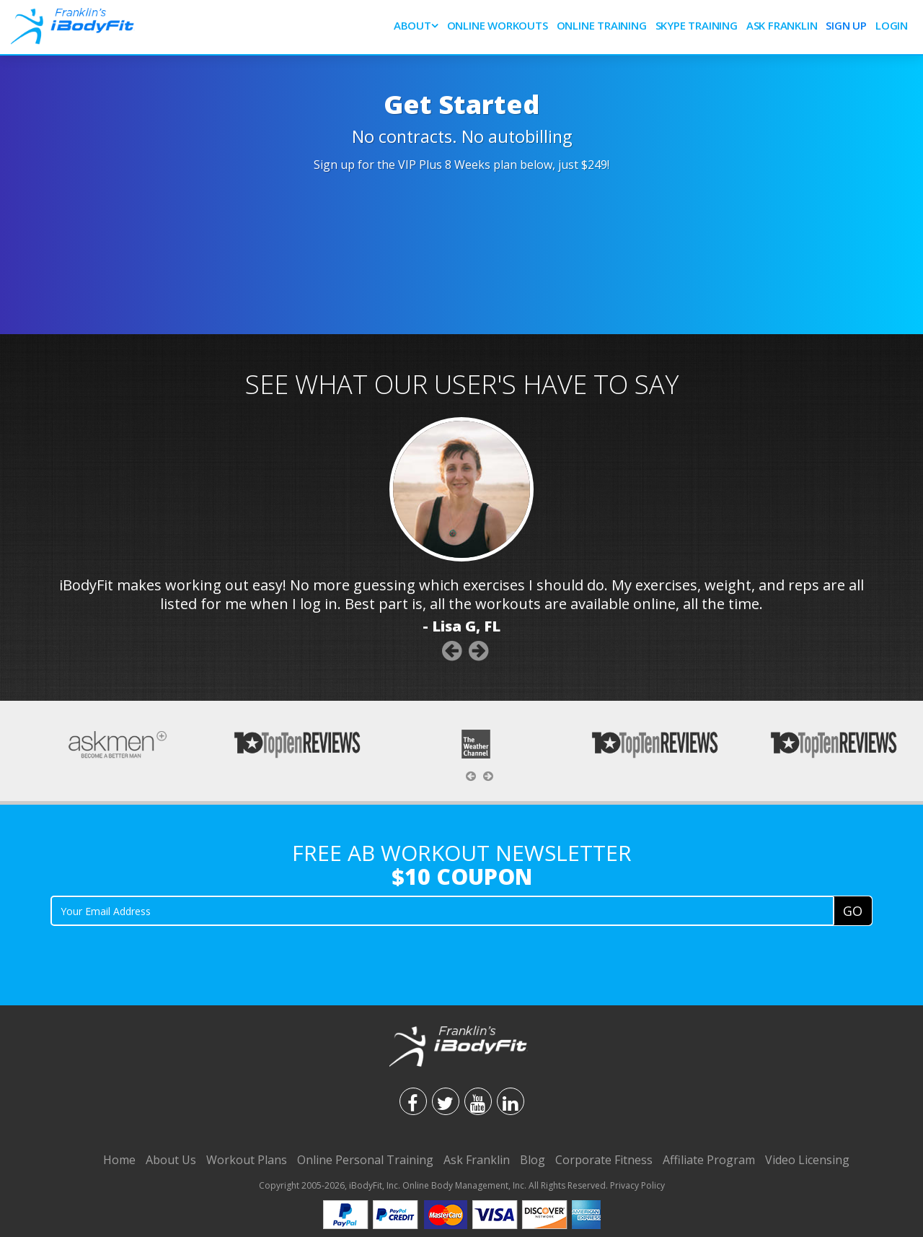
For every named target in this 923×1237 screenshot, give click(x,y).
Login (891, 25)
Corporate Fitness (604, 1160)
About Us (171, 1160)
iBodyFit (365, 1185)
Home (119, 1160)
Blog (532, 1160)
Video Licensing (807, 1160)
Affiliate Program (709, 1160)
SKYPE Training (696, 25)
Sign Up (846, 25)
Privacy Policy (637, 1185)
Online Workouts (497, 25)
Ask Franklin (782, 25)
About (412, 25)
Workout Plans (246, 1160)
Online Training (602, 25)
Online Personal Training (365, 1160)
